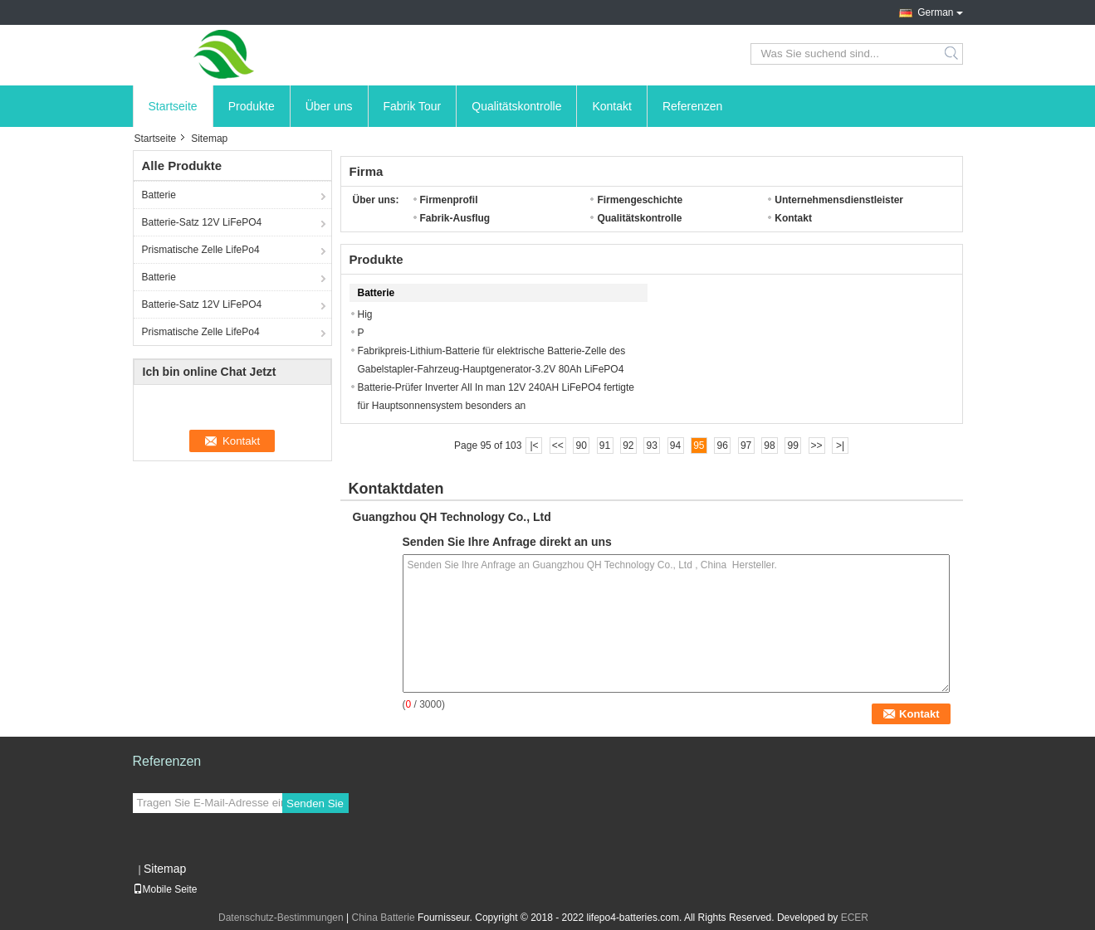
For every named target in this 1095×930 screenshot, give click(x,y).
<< (558, 445)
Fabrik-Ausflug (455, 218)
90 (580, 445)
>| (840, 445)
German (935, 12)
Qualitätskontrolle (516, 106)
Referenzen (692, 106)
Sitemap (165, 868)
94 (675, 445)
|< (534, 445)
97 (746, 445)
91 (604, 445)
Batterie (159, 195)
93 (652, 445)
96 (722, 445)
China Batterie (383, 917)
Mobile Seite (165, 889)
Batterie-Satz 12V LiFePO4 (202, 222)
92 (628, 445)
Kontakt (611, 106)
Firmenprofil (449, 200)
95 (698, 445)
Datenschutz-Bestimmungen (281, 917)
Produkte (251, 106)
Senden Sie (315, 803)
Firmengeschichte (639, 200)
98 (769, 445)
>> (817, 445)
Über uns (329, 106)
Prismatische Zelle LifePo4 (201, 250)
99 (793, 445)
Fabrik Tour (413, 106)
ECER (854, 917)
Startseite (173, 106)
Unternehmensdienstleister (839, 200)
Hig (365, 314)
